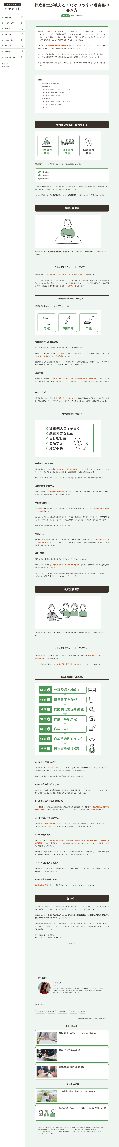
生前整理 (7, 51)
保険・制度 (86, 1129)
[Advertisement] (72, 956)
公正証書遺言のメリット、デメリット (58, 101)
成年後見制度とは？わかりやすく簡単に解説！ (91, 1018)
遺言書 (83, 1012)
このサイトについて (31, 1144)
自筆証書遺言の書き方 (53, 95)
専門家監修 (51, 1012)
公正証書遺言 (46, 99)
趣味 (102, 1129)
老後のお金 (8, 28)
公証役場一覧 (67, 776)
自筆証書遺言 (46, 86)
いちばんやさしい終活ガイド (111, 1144)
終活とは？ (8, 17)
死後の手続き (48, 1129)
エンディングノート (10, 23)
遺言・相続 (8, 46)
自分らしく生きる (10, 57)
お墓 (62, 1129)
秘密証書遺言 (62, 1012)
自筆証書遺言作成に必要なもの (56, 92)
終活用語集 (82, 1118)
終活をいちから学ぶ (63, 1118)
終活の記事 (74, 1118)
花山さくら (73, 1012)
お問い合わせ (53, 1144)
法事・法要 (95, 1129)
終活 (41, 1129)
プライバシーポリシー (43, 1144)
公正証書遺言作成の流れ (54, 105)
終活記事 (6, 66)
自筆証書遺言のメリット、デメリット (58, 89)
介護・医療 (8, 34)
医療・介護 (78, 1129)
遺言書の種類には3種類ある (50, 83)
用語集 (5, 64)
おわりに (44, 108)
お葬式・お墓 (8, 40)
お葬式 (56, 1129)
